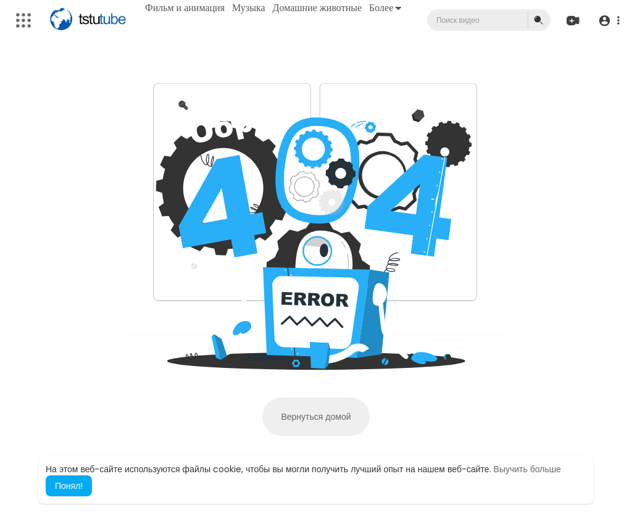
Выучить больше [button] (527, 469)
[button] (609, 21)
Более (385, 8)
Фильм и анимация (185, 8)
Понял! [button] (69, 486)
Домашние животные (317, 8)
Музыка (248, 8)
